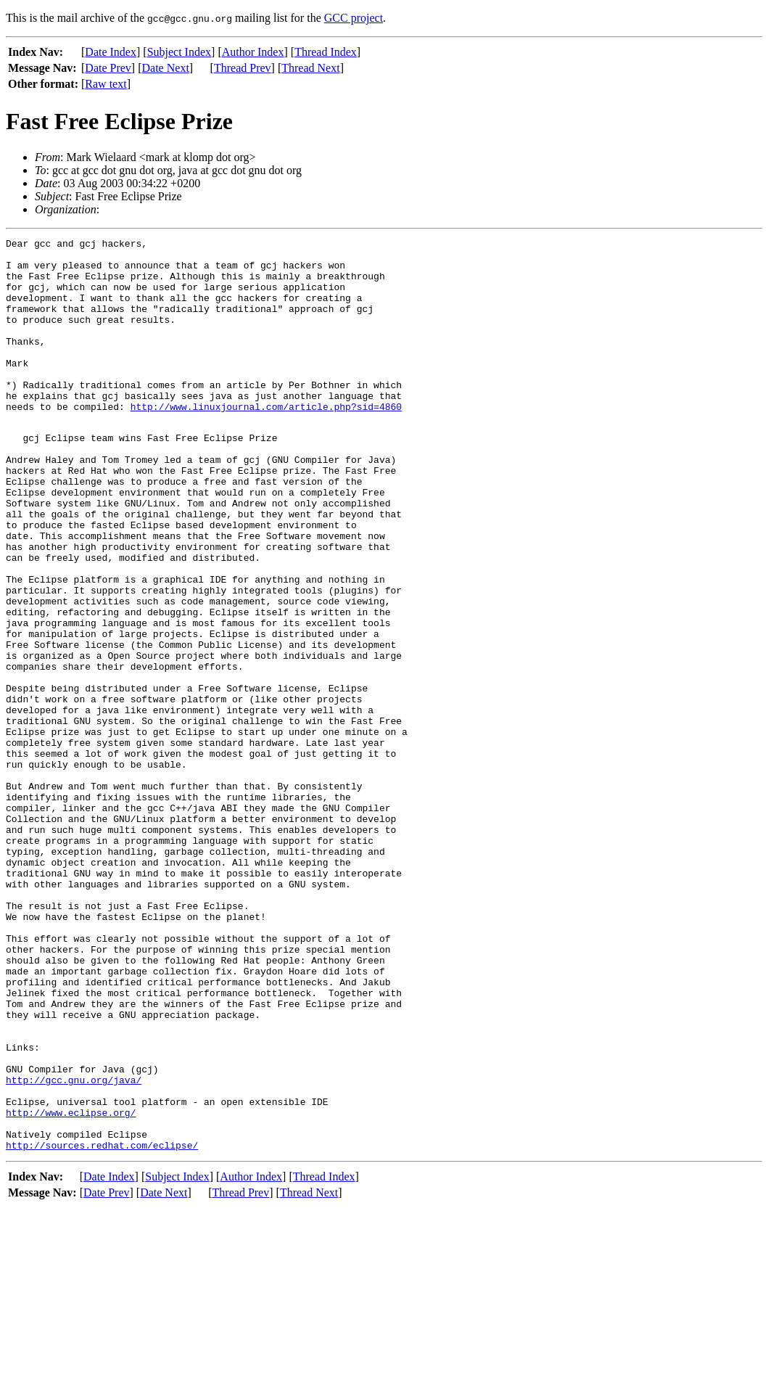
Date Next (165, 68)
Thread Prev (242, 68)
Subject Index (179, 52)
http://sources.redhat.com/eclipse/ (102, 1325)
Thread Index (325, 52)
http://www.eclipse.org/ (71, 1286)
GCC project (353, 18)
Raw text (105, 84)
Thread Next (310, 68)
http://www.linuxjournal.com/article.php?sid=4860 (266, 441)
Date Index (110, 52)
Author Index (253, 52)
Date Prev (108, 68)
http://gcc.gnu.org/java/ (73, 1247)
